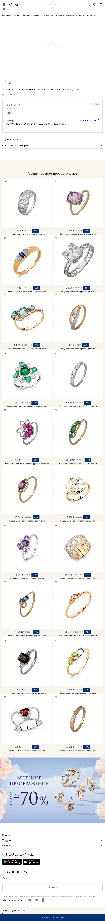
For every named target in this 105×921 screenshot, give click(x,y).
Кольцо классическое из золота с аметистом (78, 234)
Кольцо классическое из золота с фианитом (77, 521)
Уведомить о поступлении (52, 917)
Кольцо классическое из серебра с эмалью (27, 578)
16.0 (10, 124)
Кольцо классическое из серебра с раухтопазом (27, 693)
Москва (10, 4)
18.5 (48, 124)
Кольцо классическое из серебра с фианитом (27, 234)
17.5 (33, 124)
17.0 (25, 124)
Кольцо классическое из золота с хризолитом (78, 693)
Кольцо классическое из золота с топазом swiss (27, 349)
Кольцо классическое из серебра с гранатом (27, 751)
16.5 (18, 124)
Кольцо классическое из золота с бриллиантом (27, 292)
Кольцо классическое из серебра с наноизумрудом (27, 406)
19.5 (63, 124)
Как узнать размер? (89, 120)
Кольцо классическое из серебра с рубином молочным (27, 464)
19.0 (56, 124)
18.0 (41, 124)
